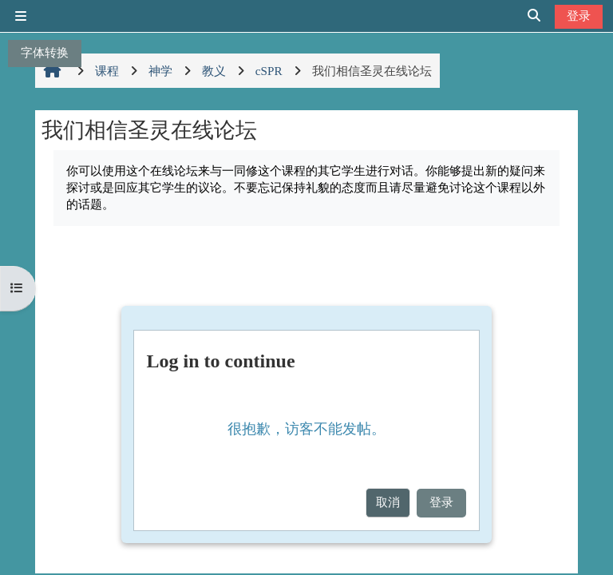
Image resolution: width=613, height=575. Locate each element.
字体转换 (45, 52)
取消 (388, 502)
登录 (579, 15)
